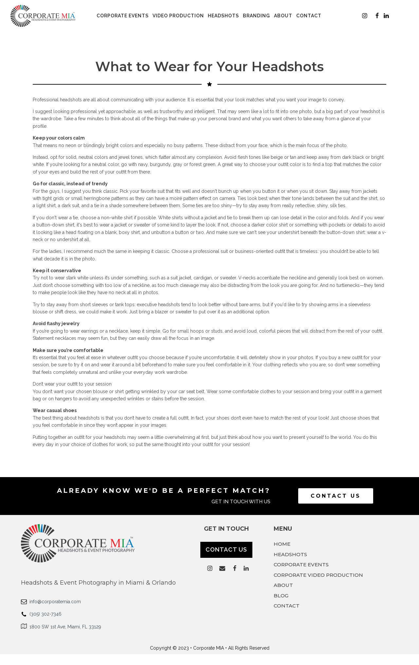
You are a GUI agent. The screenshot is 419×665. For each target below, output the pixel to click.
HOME (282, 544)
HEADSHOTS (290, 554)
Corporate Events (123, 15)
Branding (256, 15)
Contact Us (336, 496)
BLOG (281, 595)
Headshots (223, 15)
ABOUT (283, 585)
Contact (308, 15)
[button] (364, 16)
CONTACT (287, 606)
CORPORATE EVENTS (301, 564)
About (283, 15)
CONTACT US (226, 549)
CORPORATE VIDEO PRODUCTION (318, 575)
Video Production (178, 15)
